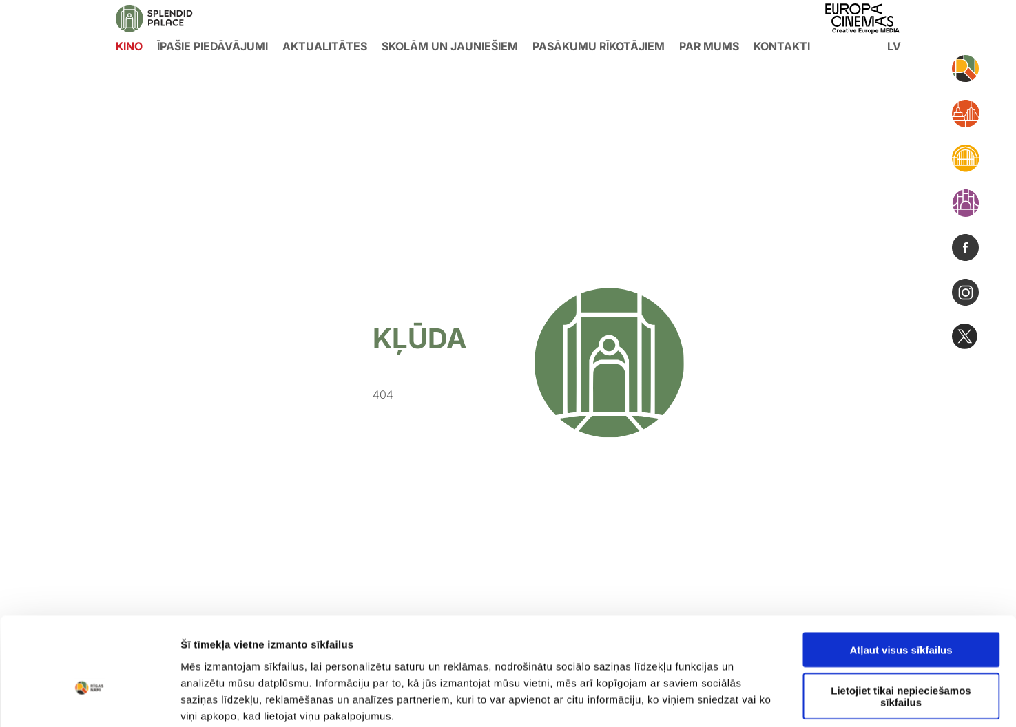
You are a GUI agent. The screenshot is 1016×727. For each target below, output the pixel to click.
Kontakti (782, 46)
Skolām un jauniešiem (450, 46)
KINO (129, 46)
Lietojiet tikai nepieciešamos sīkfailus (901, 625)
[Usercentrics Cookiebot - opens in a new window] (89, 700)
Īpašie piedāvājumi (212, 46)
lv (894, 46)
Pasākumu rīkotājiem (598, 46)
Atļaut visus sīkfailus (900, 578)
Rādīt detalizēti (750, 700)
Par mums (709, 46)
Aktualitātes (324, 46)
